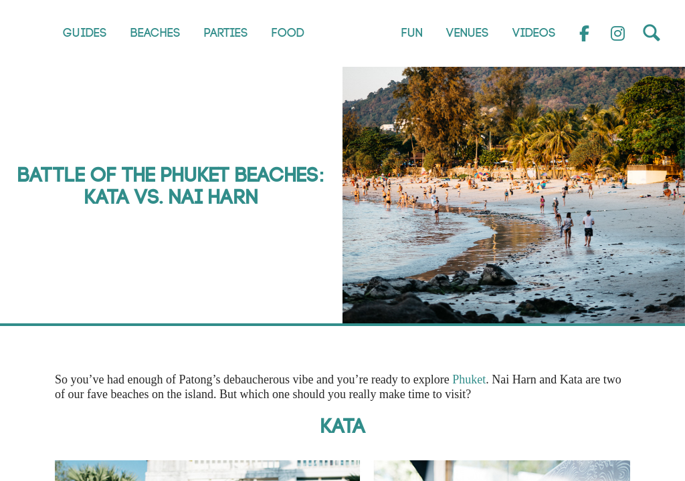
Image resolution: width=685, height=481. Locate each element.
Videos (534, 33)
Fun (412, 33)
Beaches (155, 33)
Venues (467, 33)
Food (288, 33)
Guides (85, 33)
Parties (226, 33)
